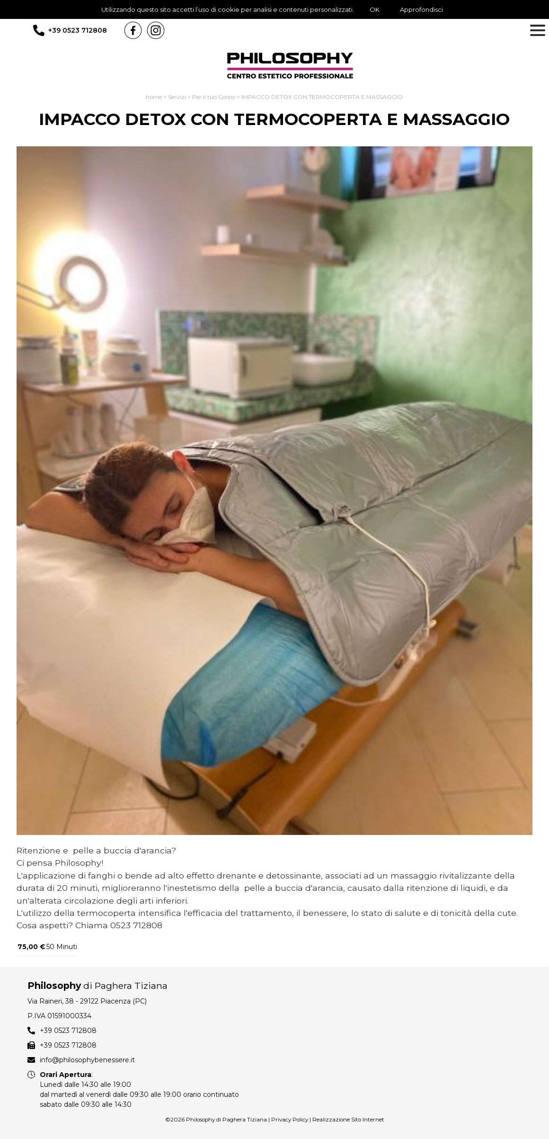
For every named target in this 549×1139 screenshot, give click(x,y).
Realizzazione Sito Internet (348, 1119)
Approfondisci (421, 9)
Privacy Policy (289, 1119)
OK (375, 9)
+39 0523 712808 (77, 30)
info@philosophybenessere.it (87, 1060)
